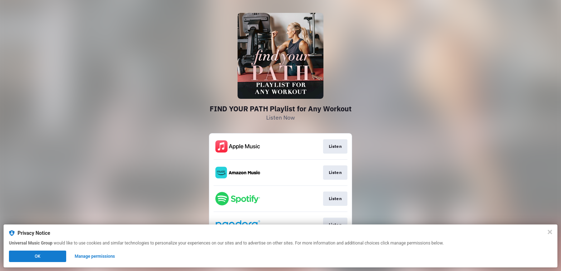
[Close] (550, 232)
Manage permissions (95, 256)
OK (37, 256)
